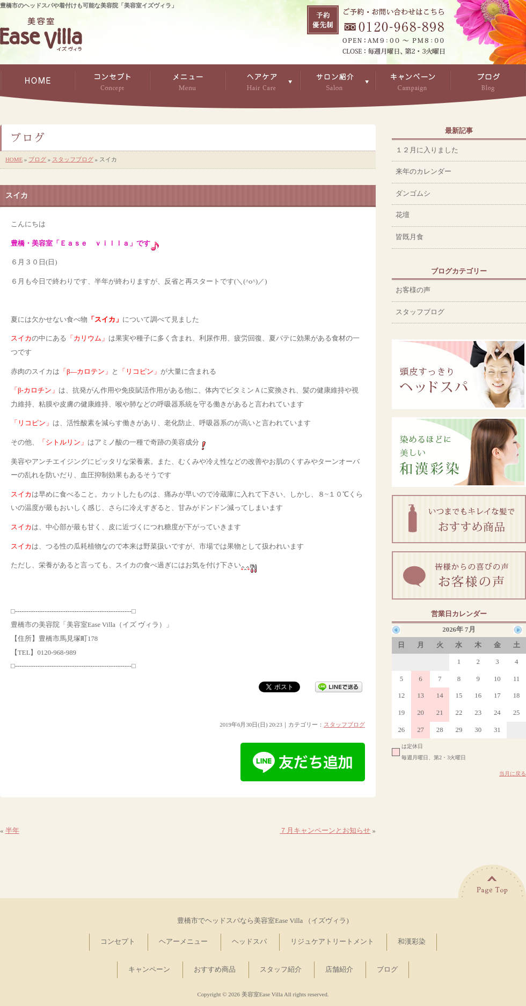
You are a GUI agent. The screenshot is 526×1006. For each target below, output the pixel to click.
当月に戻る (512, 773)
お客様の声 (413, 290)
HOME (14, 159)
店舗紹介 (339, 969)
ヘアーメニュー (183, 941)
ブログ (37, 159)
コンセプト (117, 941)
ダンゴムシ (413, 193)
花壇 (403, 215)
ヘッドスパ (249, 941)
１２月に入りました (427, 150)
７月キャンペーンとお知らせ (325, 830)
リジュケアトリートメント (332, 941)
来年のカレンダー (423, 171)
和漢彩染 (412, 941)
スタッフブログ (72, 159)
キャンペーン (149, 969)
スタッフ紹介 (281, 969)
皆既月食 (409, 237)
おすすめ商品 (215, 969)
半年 (12, 830)
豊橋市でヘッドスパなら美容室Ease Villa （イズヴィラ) (262, 920)
